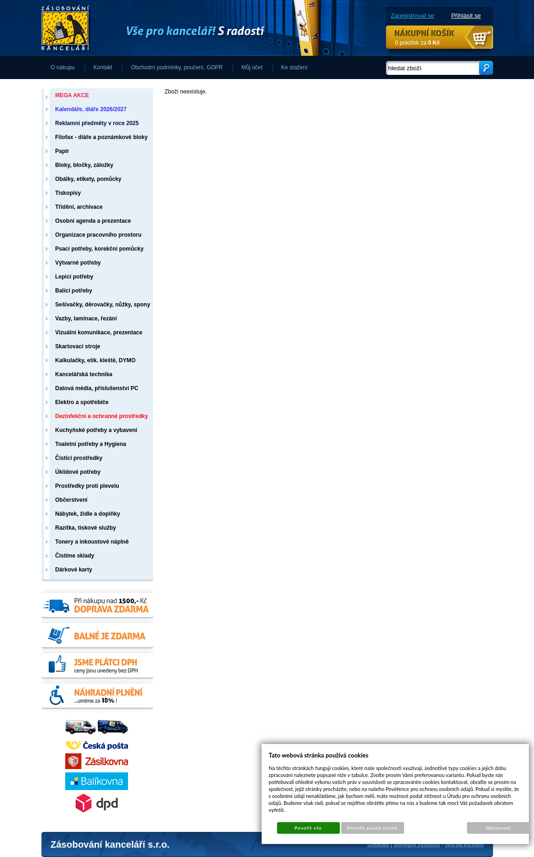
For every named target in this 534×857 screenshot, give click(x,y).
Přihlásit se (466, 15)
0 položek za (417, 43)
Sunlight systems (417, 844)
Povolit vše (308, 827)
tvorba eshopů (464, 844)
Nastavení (498, 827)
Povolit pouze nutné (372, 827)
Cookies (378, 844)
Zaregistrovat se (412, 15)
